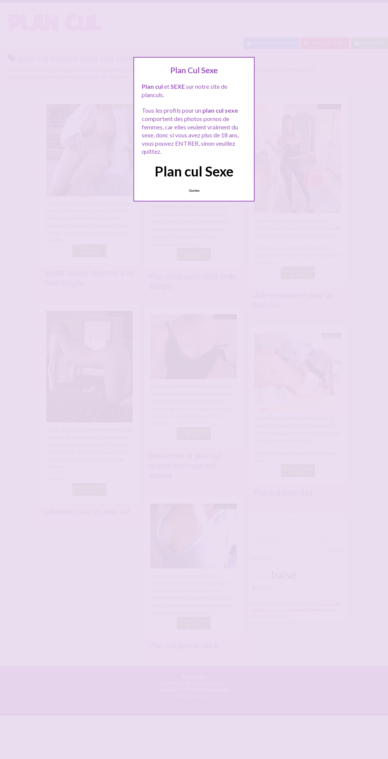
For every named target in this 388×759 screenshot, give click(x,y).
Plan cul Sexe (194, 171)
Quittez (194, 190)
